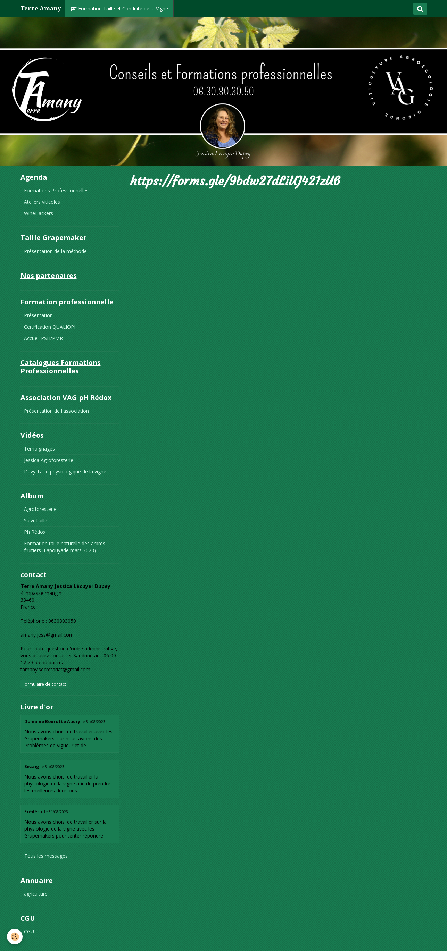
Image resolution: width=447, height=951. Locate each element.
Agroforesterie (40, 509)
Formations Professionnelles (56, 190)
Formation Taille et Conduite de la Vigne (119, 8)
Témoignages (39, 448)
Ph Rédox (34, 532)
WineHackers (38, 213)
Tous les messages (46, 855)
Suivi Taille (35, 520)
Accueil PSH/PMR (43, 338)
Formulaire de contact (44, 684)
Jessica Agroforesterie (48, 460)
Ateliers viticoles (42, 202)
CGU (29, 931)
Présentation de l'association (56, 410)
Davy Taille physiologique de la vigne (65, 471)
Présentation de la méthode (55, 251)
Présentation (38, 315)
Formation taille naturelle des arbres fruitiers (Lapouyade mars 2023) (64, 547)
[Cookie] (15, 936)
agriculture (36, 894)
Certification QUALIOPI (49, 326)
